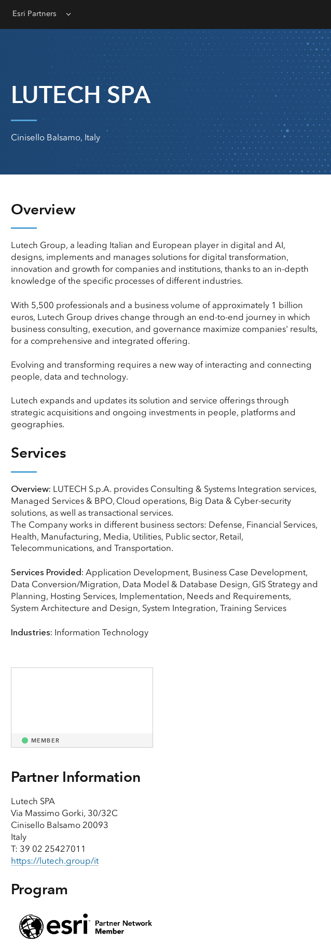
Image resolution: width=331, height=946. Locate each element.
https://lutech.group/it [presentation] (55, 860)
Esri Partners (34, 13)
